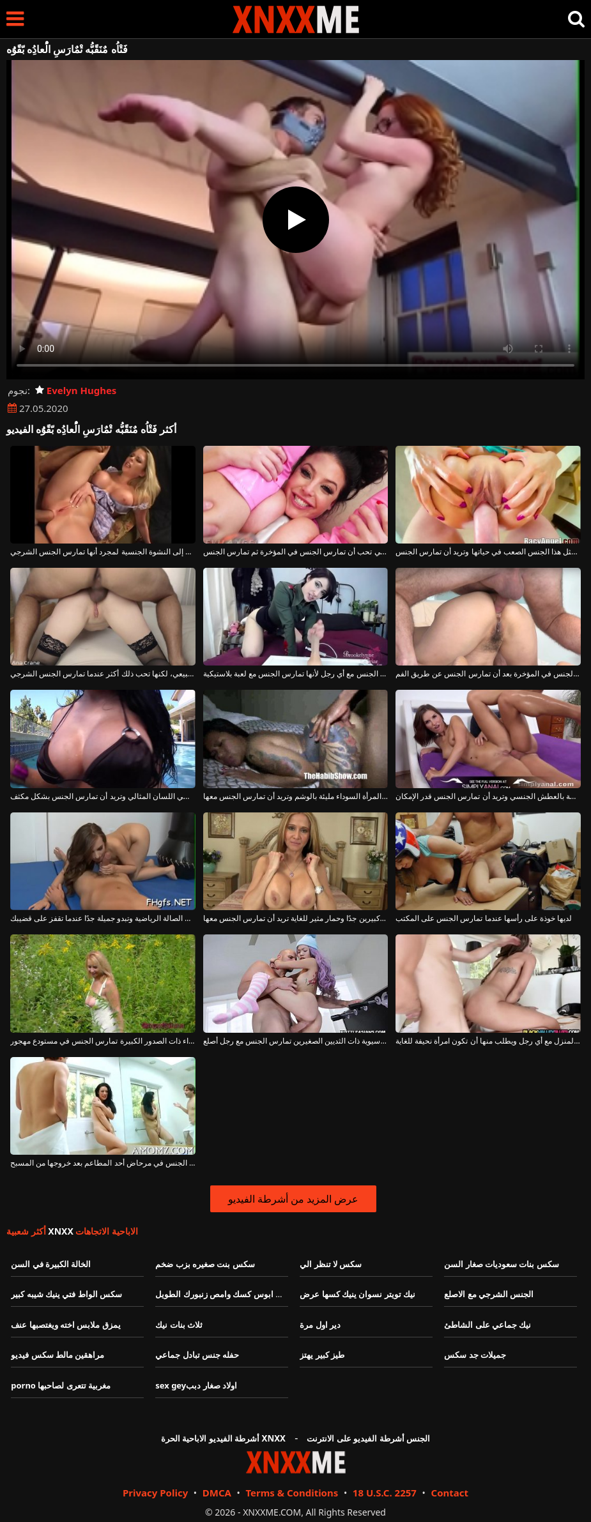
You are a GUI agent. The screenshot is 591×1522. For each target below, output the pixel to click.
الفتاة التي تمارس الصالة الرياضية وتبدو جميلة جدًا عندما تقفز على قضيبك (103, 918)
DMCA (217, 1492)
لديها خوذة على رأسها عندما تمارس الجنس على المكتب (483, 918)
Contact (450, 1492)
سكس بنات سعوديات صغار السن (501, 1264)
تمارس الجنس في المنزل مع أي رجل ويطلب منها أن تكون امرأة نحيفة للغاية (488, 1041)
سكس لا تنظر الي (331, 1264)
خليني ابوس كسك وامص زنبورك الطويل (225, 1294)
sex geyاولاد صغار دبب (196, 1385)
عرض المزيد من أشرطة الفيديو (293, 1199)
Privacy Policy (155, 1492)
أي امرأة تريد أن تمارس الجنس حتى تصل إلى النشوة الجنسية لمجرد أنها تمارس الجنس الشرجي (103, 552)
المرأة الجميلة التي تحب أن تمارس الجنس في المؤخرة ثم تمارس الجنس (295, 552)
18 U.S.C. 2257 (385, 1492)
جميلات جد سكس (475, 1354)
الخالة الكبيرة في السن (51, 1264)
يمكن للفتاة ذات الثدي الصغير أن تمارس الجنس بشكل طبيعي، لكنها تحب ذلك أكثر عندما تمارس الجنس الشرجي (103, 674)
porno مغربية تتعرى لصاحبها (61, 1385)
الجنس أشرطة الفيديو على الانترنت (368, 1438)
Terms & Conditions (291, 1492)
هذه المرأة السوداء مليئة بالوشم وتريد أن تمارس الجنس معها (295, 796)
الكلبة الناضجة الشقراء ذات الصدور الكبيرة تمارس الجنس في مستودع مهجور (103, 1041)
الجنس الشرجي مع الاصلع (488, 1294)
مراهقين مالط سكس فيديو (57, 1354)
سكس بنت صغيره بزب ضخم (205, 1264)
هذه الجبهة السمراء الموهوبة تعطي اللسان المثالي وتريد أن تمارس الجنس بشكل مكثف (103, 796)
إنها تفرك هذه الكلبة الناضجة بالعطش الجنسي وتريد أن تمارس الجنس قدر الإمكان (488, 796)
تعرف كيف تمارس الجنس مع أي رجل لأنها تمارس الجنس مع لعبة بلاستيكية (295, 674)
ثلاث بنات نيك (179, 1324)
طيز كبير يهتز (322, 1354)
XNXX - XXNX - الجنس (296, 19)
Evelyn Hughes (75, 390)
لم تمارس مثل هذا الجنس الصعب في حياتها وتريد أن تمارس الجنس (488, 552)
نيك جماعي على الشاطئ (487, 1324)
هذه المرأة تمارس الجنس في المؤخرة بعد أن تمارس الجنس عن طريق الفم (488, 674)
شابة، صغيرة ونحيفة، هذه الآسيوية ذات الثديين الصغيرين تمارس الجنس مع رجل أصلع (295, 1041)
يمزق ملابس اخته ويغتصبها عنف (66, 1324)
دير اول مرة (320, 1324)
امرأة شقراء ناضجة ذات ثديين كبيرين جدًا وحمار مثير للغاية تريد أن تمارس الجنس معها (295, 918)
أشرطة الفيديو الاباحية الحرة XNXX (223, 1438)
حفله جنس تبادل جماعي (197, 1354)
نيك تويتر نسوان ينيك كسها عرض (357, 1294)
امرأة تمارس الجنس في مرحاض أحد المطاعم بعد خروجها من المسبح (103, 1163)
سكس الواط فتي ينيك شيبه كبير (66, 1294)
